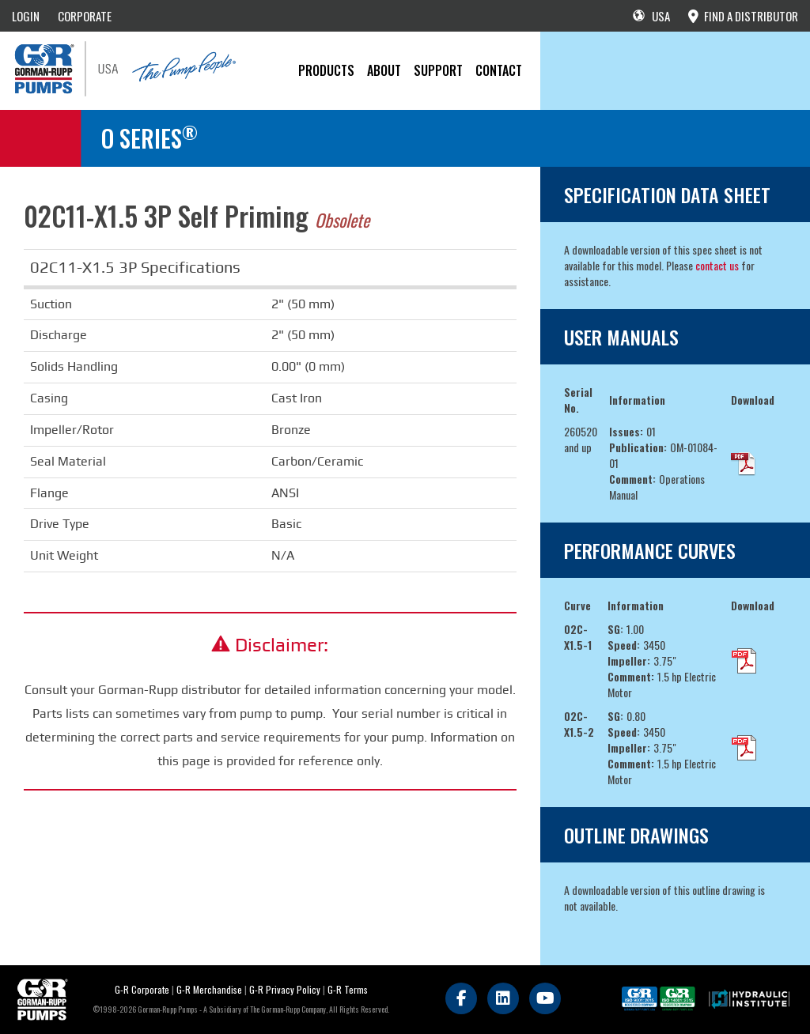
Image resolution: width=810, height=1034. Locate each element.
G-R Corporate (142, 989)
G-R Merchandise (209, 989)
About (384, 70)
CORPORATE (85, 16)
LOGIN (26, 16)
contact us (717, 265)
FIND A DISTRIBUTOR (743, 16)
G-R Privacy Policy (284, 989)
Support (438, 70)
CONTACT (498, 70)
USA (651, 16)
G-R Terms (347, 989)
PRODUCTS (326, 70)
